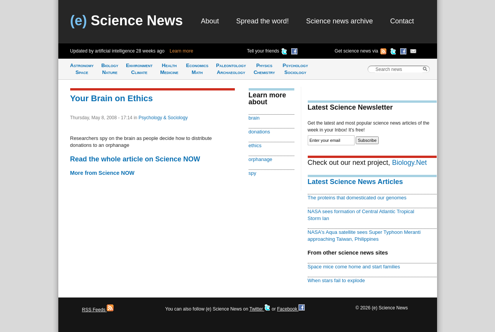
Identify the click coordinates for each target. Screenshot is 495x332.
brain (254, 118)
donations (259, 132)
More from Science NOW (102, 173)
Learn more (181, 51)
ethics (255, 145)
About (210, 21)
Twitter (260, 309)
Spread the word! (262, 21)
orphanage (260, 159)
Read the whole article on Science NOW (135, 159)
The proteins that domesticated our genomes (357, 198)
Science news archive (339, 21)
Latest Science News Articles (355, 182)
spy (252, 173)
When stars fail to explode (336, 280)
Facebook (291, 309)
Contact (402, 21)
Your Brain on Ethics (111, 98)
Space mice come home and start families (354, 267)
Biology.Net (409, 162)
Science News (126, 20)
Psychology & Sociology (163, 117)
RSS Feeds (98, 309)
